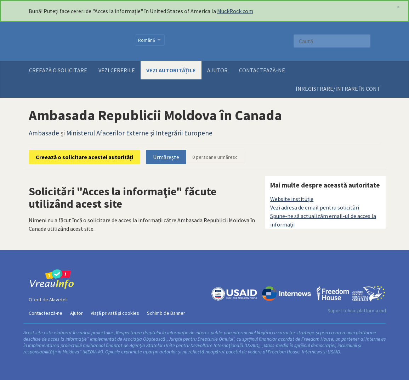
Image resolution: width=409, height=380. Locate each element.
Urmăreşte (166, 157)
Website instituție (291, 198)
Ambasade (44, 133)
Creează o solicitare (58, 70)
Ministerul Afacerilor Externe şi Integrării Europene (139, 133)
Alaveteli (58, 299)
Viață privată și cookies (115, 313)
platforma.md (371, 310)
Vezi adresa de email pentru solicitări (314, 207)
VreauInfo (77, 41)
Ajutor (217, 70)
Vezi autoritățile (171, 70)
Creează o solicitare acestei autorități (84, 157)
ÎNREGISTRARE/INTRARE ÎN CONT (338, 88)
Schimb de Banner (166, 313)
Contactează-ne (262, 70)
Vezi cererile (116, 70)
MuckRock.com (235, 11)
